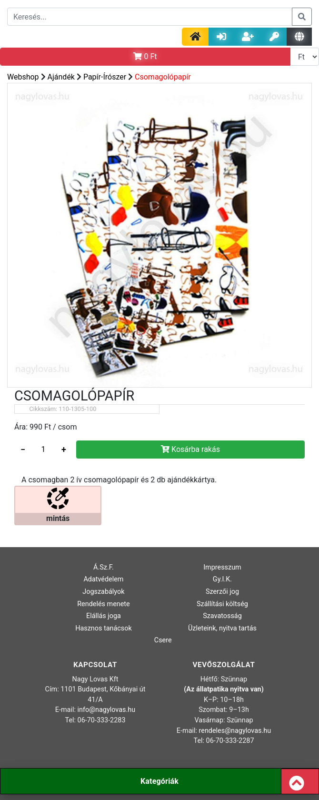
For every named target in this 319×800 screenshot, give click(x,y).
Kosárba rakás (190, 449)
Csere (163, 640)
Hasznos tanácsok (103, 628)
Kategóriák (159, 781)
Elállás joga (103, 616)
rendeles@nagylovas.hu (235, 731)
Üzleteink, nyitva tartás (222, 628)
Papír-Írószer (104, 76)
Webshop (23, 76)
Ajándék (61, 76)
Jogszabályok (103, 592)
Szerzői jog (222, 592)
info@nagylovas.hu (107, 710)
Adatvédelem (103, 579)
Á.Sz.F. (103, 567)
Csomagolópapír (163, 76)
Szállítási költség (222, 604)
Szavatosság (222, 616)
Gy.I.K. (222, 579)
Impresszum (222, 567)
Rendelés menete (103, 604)
